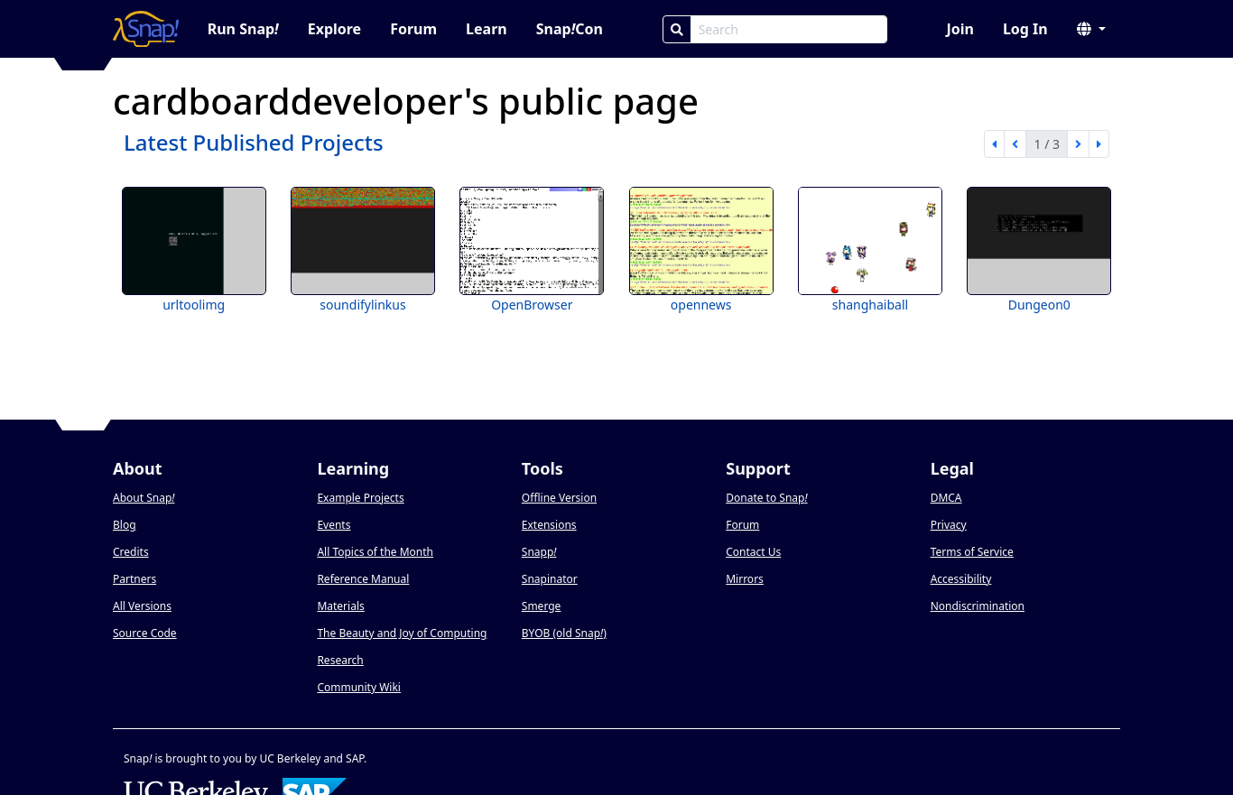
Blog (124, 524)
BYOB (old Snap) (564, 633)
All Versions (142, 606)
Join (959, 29)
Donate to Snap (766, 497)
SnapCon (569, 29)
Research (340, 660)
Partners (134, 579)
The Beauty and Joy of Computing (402, 633)
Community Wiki (359, 687)
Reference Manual (363, 579)
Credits (131, 551)
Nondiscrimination (977, 606)
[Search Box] (789, 29)
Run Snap (243, 29)
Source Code (145, 633)
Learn (486, 29)
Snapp (539, 551)
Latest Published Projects (254, 142)
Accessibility (961, 579)
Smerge (541, 606)
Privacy (949, 524)
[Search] (677, 29)
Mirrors (745, 579)
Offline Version (559, 497)
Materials (340, 606)
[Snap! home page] (146, 28)
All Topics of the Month (375, 551)
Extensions (549, 524)
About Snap (143, 497)
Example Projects (360, 497)
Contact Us (753, 551)
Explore (334, 29)
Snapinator (550, 579)
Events (333, 524)
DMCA (946, 497)
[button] (1091, 29)
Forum (413, 29)
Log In (1025, 29)
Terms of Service (972, 551)
